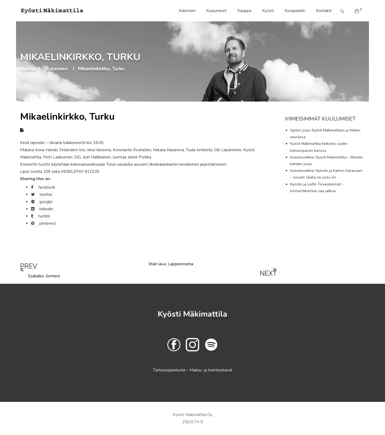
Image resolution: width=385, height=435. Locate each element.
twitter (41, 194)
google (41, 201)
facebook (43, 187)
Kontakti (324, 11)
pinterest (43, 223)
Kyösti (268, 11)
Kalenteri (187, 11)
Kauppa (244, 11)
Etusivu (28, 69)
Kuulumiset (216, 11)
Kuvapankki (294, 11)
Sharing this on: (35, 178)
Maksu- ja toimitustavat (211, 370)
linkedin (42, 209)
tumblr (40, 216)
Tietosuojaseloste (170, 370)
